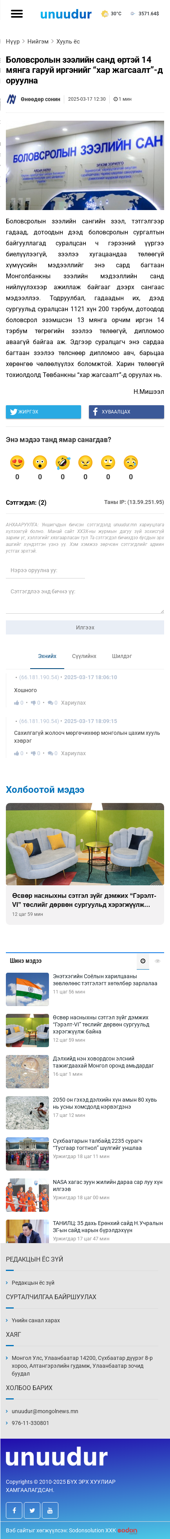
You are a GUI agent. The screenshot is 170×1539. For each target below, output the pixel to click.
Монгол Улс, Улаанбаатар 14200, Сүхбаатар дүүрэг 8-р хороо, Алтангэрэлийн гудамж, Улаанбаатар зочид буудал (82, 1366)
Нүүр (13, 41)
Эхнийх (47, 656)
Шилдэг (122, 656)
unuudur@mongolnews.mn (45, 1411)
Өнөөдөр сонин (40, 99)
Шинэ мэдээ (26, 960)
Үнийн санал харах (36, 1320)
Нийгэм (38, 41)
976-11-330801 (30, 1423)
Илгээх (85, 627)
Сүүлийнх (84, 656)
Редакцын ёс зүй (33, 1283)
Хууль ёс (68, 41)
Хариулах (73, 703)
